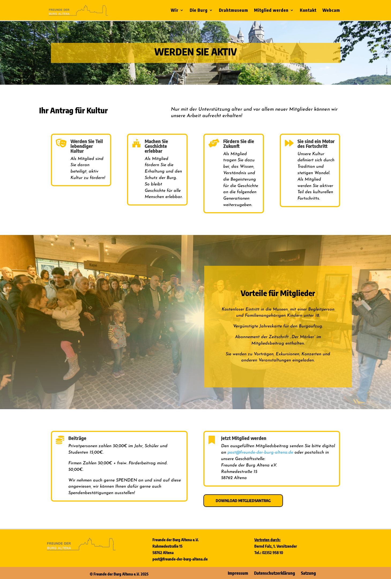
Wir (174, 10)
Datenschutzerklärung (274, 572)
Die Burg (199, 10)
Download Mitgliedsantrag (243, 500)
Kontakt (308, 10)
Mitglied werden (271, 10)
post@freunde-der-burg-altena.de (260, 452)
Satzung (308, 572)
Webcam (331, 10)
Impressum (238, 572)
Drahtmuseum (233, 10)
